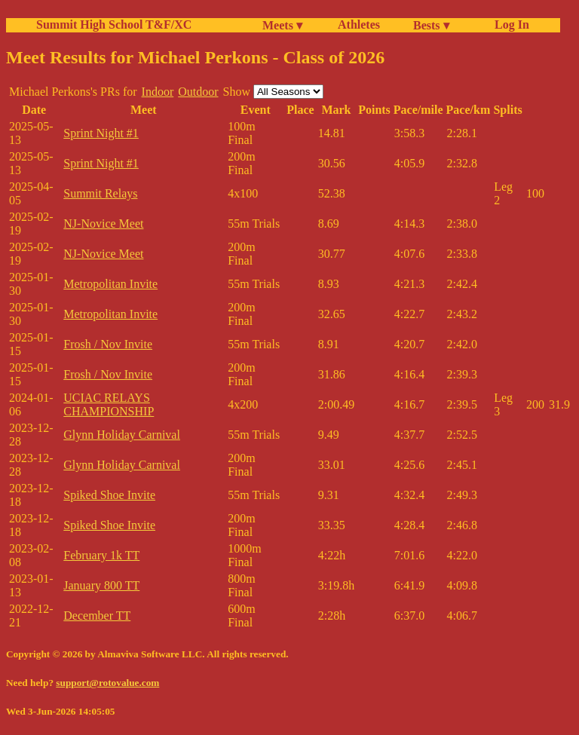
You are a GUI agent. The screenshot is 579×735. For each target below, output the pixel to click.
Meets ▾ (282, 25)
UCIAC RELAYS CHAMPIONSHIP (108, 404)
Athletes (359, 24)
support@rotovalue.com (107, 682)
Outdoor (198, 91)
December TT (96, 615)
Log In (509, 24)
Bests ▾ (431, 25)
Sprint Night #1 (101, 133)
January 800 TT (101, 585)
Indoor (158, 91)
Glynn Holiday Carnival (121, 434)
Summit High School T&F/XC (113, 24)
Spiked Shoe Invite (109, 494)
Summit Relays (100, 193)
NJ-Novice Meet (103, 223)
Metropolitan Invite (110, 283)
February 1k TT (101, 555)
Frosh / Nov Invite (107, 344)
